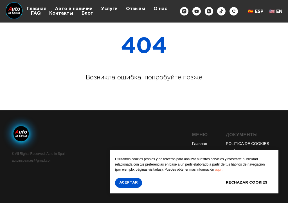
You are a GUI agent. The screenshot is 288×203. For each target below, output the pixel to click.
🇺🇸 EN (275, 12)
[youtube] (196, 11)
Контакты (61, 13)
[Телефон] (234, 11)
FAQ (36, 13)
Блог (87, 13)
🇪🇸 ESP (256, 12)
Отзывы (135, 9)
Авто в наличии (74, 9)
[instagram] (184, 11)
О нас (160, 9)
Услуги (109, 9)
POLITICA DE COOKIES (247, 143)
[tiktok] (221, 11)
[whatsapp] (209, 11)
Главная (36, 9)
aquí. (219, 169)
